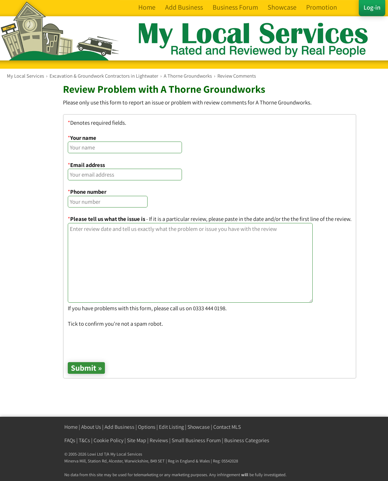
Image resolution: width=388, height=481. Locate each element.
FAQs (69, 440)
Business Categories (246, 440)
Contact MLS (227, 427)
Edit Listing (171, 427)
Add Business (119, 427)
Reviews (159, 440)
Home (71, 427)
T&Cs (84, 440)
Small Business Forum (196, 440)
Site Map (136, 440)
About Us (91, 427)
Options (146, 427)
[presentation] (120, 341)
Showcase (198, 427)
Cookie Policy (108, 440)
